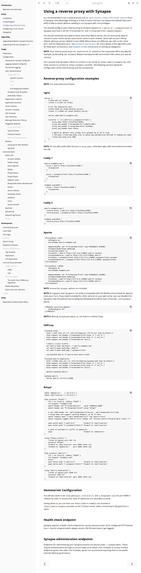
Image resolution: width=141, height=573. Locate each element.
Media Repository (12, 286)
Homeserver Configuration (63, 490)
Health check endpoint (60, 520)
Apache (98, 17)
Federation (7, 53)
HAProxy (112, 17)
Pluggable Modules (12, 124)
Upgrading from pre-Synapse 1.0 (16, 44)
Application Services (13, 102)
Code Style (7, 231)
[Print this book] (129, 3)
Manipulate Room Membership (20, 183)
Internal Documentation (12, 262)
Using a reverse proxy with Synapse (77, 11)
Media (10, 169)
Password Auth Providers (18, 92)
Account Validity (14, 159)
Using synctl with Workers (18, 145)
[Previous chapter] (44, 563)
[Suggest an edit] (137, 3)
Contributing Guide (10, 227)
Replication (9, 255)
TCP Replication (11, 259)
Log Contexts (10, 252)
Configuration (8, 57)
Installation (7, 18)
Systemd (11, 148)
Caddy (105, 17)
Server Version (13, 204)
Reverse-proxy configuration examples (71, 78)
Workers (8, 141)
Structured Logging (12, 67)
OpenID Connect (16, 78)
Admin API (9, 155)
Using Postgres (9, 22)
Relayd (47, 387)
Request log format (12, 215)
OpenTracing (8, 241)
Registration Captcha (13, 99)
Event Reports (13, 166)
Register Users (13, 180)
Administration (9, 152)
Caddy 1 (48, 157)
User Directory (11, 117)
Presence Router (14, 134)
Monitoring (9, 211)
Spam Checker (13, 131)
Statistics (11, 197)
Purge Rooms (13, 176)
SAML (10, 270)
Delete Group (13, 162)
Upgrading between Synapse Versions (18, 41)
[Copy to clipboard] (130, 98)
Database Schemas (10, 245)
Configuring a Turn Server (13, 29)
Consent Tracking (12, 109)
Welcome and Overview (12, 9)
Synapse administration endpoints (68, 539)
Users (10, 201)
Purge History (13, 173)
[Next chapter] (132, 563)
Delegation (7, 32)
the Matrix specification (85, 44)
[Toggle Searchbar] (49, 3)
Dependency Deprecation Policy (15, 302)
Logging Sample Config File (16, 64)
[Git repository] (133, 3)
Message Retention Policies (16, 120)
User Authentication (13, 71)
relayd (122, 17)
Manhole (8, 208)
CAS (9, 273)
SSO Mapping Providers (19, 88)
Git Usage (6, 234)
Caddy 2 (48, 202)
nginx (91, 17)
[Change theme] (44, 3)
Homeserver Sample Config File (17, 60)
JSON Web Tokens (15, 95)
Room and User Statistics (15, 289)
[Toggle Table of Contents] (38, 3)
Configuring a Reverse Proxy (14, 25)
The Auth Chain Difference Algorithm (18, 281)
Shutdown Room (14, 194)
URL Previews (10, 113)
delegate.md (78, 46)
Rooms (10, 187)
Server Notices (11, 106)
